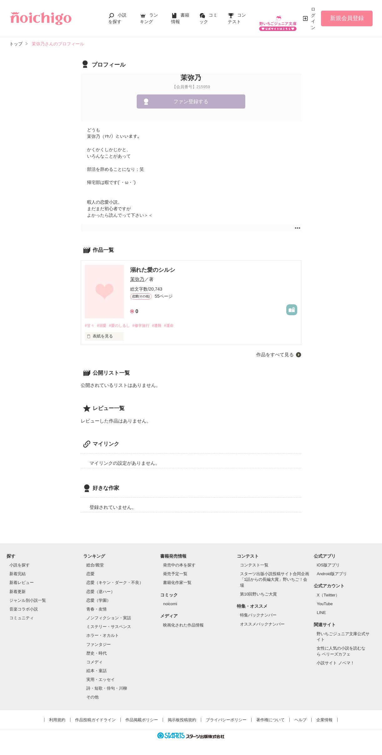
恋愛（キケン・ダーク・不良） (114, 583)
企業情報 (324, 720)
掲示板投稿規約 (182, 720)
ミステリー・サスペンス (108, 627)
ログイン (313, 18)
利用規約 (57, 720)
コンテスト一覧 (254, 565)
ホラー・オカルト (102, 636)
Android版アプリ (332, 574)
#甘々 (90, 325)
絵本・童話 (96, 671)
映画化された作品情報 (183, 625)
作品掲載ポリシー (141, 720)
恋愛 (90, 574)
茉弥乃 (137, 279)
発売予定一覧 (175, 574)
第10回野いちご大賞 (258, 594)
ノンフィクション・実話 (108, 618)
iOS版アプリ (328, 565)
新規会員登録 (347, 18)
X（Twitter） (328, 595)
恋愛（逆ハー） (100, 592)
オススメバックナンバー (262, 624)
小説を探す (19, 565)
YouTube (325, 604)
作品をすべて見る (275, 354)
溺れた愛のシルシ (152, 270)
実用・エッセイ (100, 680)
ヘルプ (300, 720)
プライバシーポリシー (226, 720)
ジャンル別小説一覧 (27, 600)
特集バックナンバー (258, 615)
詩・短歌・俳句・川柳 (106, 689)
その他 (92, 697)
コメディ (94, 662)
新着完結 (17, 574)
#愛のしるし (123, 325)
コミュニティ (21, 618)
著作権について (270, 720)
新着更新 (17, 592)
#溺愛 (103, 325)
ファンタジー (98, 644)
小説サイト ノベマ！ (335, 663)
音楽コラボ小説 (23, 609)
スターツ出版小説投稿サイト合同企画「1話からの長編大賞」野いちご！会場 (274, 580)
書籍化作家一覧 (177, 583)
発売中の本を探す (179, 565)
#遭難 (164, 325)
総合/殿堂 (95, 565)
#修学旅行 (147, 325)
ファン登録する (190, 101)
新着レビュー (21, 583)
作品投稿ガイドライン (95, 720)
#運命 (178, 325)
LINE (321, 613)
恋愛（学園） (98, 600)
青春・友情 (96, 609)
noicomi (170, 604)
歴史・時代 (96, 653)
